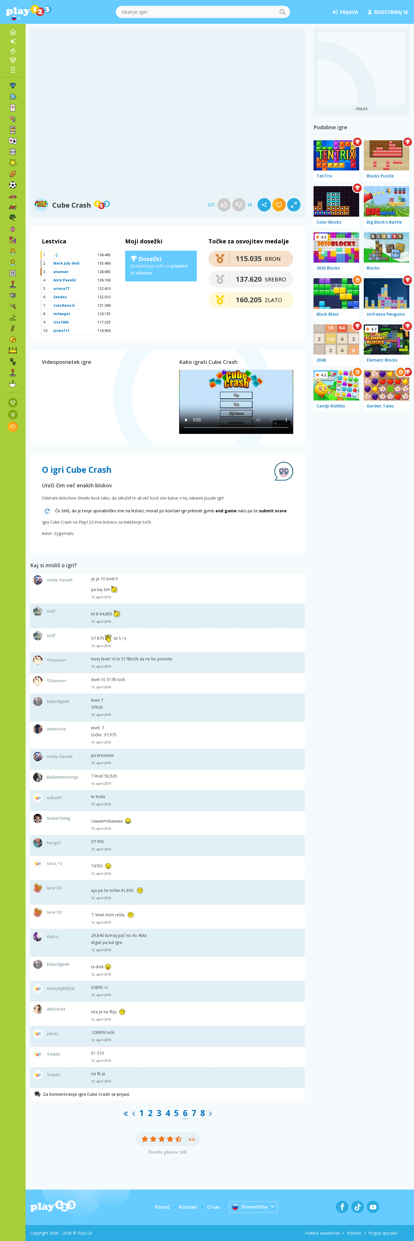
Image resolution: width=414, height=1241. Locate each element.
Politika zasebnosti (322, 1233)
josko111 (61, 330)
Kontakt (188, 1207)
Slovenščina (249, 1207)
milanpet (61, 313)
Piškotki (354, 1233)
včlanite (144, 273)
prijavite (178, 266)
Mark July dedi (66, 263)
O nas (213, 1207)
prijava (345, 12)
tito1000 (61, 322)
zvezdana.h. (64, 305)
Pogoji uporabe (382, 1233)
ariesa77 (61, 288)
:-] (55, 254)
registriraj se (388, 12)
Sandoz (60, 296)
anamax (60, 271)
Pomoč (162, 1207)
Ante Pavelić (64, 280)
